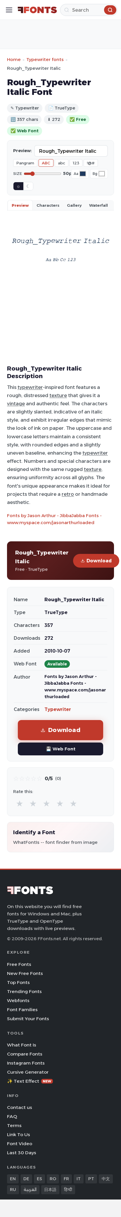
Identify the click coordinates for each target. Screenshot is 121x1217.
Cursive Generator (28, 1072)
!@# (91, 163)
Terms (14, 1125)
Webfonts (18, 1000)
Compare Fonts (24, 1054)
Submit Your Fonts (28, 1018)
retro (68, 494)
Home (14, 59)
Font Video (19, 1143)
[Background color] (101, 173)
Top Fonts (18, 982)
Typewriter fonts (45, 59)
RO (53, 1178)
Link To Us (18, 1134)
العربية (30, 1189)
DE (26, 1178)
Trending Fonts (24, 991)
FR (66, 1178)
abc (61, 163)
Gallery (74, 205)
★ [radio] (19, 803)
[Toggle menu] (9, 10)
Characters (48, 205)
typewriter (30, 387)
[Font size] (42, 173)
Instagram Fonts (26, 1063)
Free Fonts (19, 964)
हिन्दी (68, 1189)
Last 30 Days (21, 1152)
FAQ (12, 1116)
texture (58, 395)
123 (76, 163)
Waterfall (98, 205)
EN (13, 1178)
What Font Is (21, 1045)
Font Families (22, 1009)
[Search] (88, 10)
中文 (106, 1178)
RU (13, 1189)
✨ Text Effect (30, 1081)
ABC (46, 163)
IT (79, 1178)
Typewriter (57, 709)
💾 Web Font (60, 749)
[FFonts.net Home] (37, 9)
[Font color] (82, 173)
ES (39, 1178)
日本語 (50, 1189)
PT (91, 1178)
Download (96, 561)
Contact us (19, 1107)
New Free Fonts (25, 973)
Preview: (22, 150)
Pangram (25, 163)
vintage (16, 403)
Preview (20, 205)
